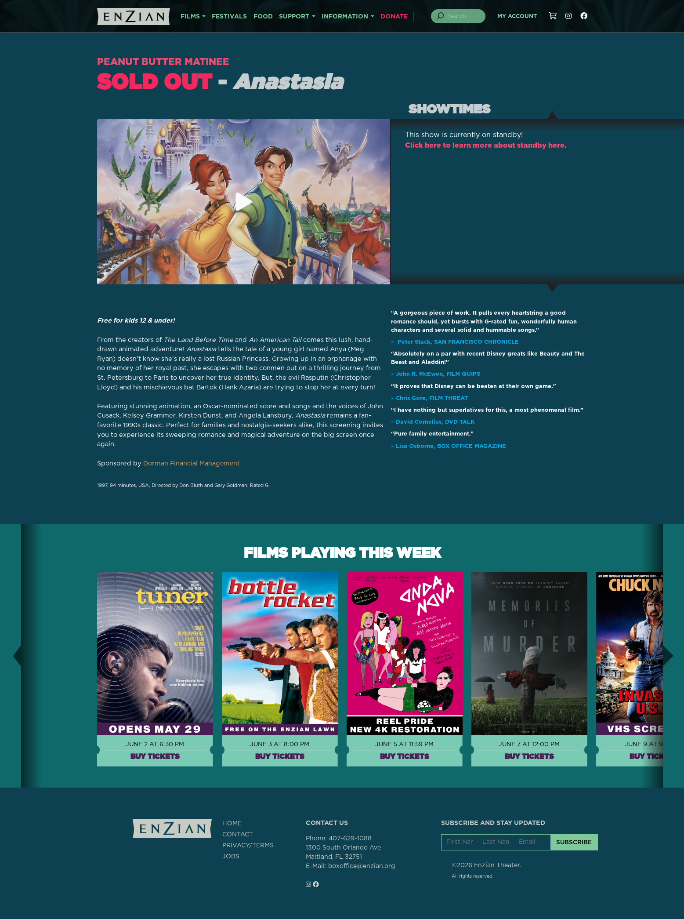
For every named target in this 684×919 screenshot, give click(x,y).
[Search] (463, 16)
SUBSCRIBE (574, 841)
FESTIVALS (229, 17)
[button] (10, 655)
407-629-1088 (350, 838)
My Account (517, 16)
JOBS (230, 857)
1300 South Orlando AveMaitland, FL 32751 (343, 852)
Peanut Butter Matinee (165, 61)
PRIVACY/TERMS (248, 846)
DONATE (394, 17)
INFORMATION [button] (345, 17)
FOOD (263, 17)
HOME (232, 824)
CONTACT (237, 835)
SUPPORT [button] (294, 17)
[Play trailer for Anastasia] (244, 201)
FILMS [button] (190, 17)
